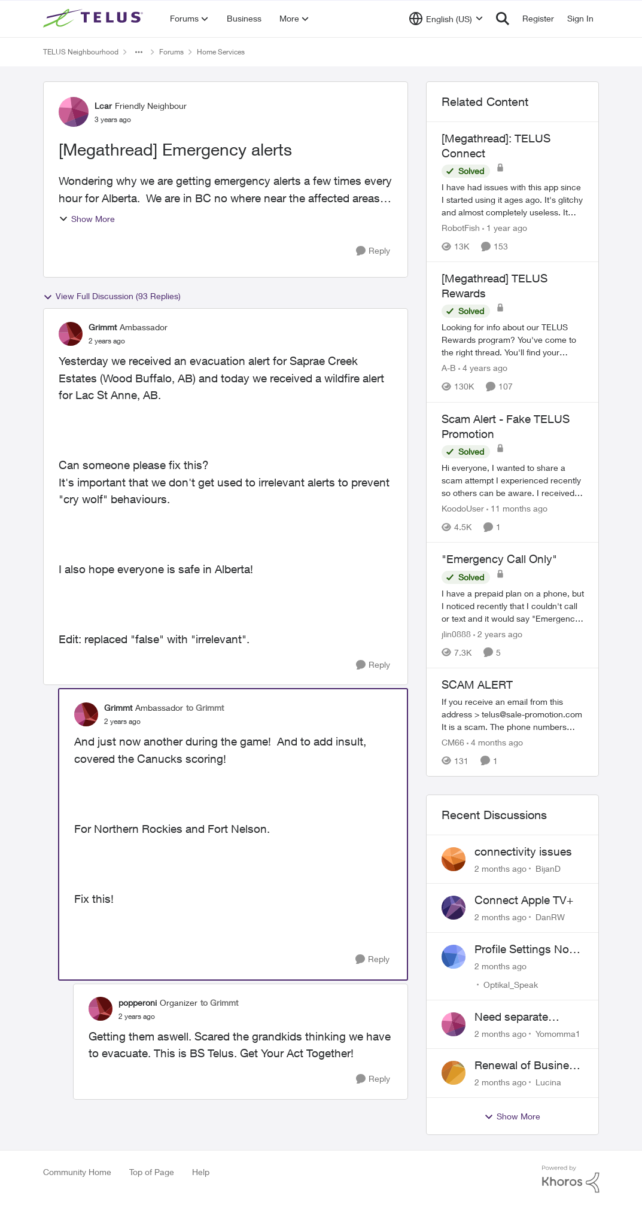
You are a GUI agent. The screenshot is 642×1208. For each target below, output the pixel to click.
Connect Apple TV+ (523, 899)
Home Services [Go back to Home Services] (221, 51)
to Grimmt (205, 707)
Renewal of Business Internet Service (527, 1065)
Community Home (77, 1172)
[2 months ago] (500, 868)
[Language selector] (446, 19)
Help (200, 1172)
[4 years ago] (482, 368)
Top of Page (151, 1172)
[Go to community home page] (94, 18)
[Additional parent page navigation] (139, 52)
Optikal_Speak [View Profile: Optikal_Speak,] (510, 984)
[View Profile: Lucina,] (453, 1073)
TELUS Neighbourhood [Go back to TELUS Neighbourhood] (80, 51)
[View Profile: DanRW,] (453, 908)
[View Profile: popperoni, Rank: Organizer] (100, 1009)
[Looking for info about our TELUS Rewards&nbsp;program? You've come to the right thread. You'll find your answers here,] (513, 340)
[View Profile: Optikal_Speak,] (453, 957)
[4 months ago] (495, 742)
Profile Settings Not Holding (523, 949)
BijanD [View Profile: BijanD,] (548, 868)
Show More (87, 219)
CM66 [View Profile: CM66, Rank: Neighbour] (453, 742)
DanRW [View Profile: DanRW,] (550, 917)
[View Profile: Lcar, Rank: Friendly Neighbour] (74, 112)
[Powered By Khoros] (571, 1179)
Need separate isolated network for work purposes (524, 1017)
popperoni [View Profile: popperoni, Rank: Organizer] (137, 1002)
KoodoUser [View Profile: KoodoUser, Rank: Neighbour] (463, 508)
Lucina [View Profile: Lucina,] (548, 1082)
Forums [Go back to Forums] (171, 51)
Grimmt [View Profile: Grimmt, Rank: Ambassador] (103, 327)
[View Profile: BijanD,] (453, 859)
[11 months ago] (516, 508)
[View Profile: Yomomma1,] (453, 1024)
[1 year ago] (504, 227)
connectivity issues (523, 851)
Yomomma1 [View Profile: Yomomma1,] (557, 1033)
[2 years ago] (497, 634)
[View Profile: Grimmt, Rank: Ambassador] (71, 334)
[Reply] (373, 251)
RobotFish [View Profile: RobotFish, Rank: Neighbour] (461, 228)
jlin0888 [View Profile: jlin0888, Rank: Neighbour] (456, 634)
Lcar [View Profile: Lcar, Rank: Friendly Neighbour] (103, 106)
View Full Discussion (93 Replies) (112, 296)
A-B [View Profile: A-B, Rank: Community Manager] (449, 368)
